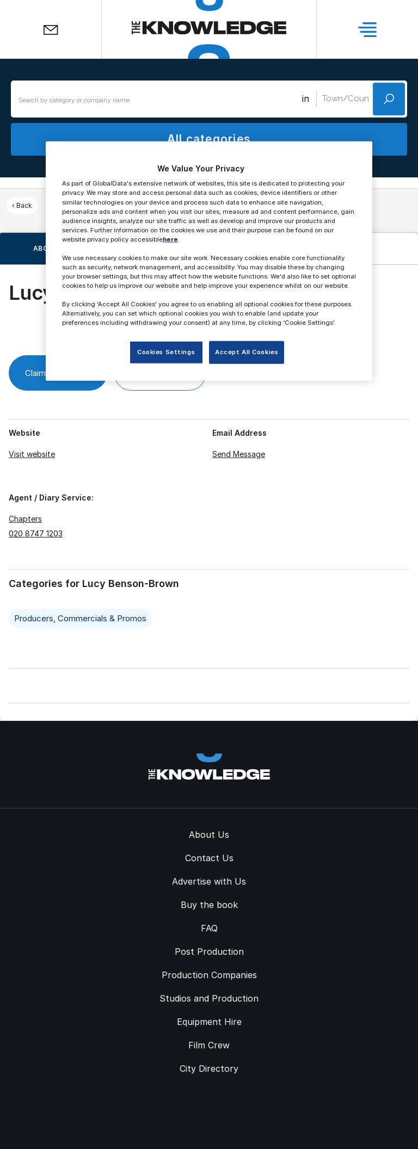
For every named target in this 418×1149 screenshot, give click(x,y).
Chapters (25, 518)
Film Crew (209, 1045)
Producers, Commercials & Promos (80, 618)
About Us (209, 834)
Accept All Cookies (246, 352)
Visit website (32, 454)
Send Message (238, 454)
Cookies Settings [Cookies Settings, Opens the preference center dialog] (166, 352)
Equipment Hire (209, 1021)
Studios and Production (209, 998)
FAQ (209, 928)
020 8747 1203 (36, 533)
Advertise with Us (209, 881)
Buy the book (209, 904)
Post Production (209, 951)
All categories (209, 139)
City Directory (209, 1068)
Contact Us (209, 858)
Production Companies (209, 974)
